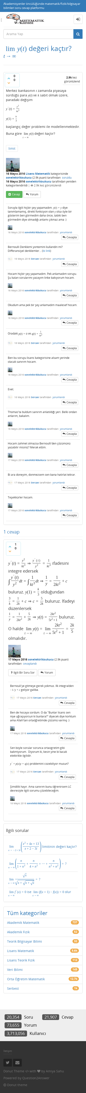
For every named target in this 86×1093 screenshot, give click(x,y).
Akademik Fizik (18, 932)
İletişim (7, 1051)
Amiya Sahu (55, 1071)
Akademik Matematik (23, 922)
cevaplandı (30, 664)
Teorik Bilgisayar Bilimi (24, 941)
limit (11, 148)
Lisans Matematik (38, 174)
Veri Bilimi (15, 969)
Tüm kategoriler (27, 913)
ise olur (39, 893)
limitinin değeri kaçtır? (42, 845)
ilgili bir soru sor (24, 672)
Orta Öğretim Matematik (26, 979)
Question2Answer (36, 1078)
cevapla (72, 237)
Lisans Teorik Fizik (21, 960)
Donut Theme (13, 1071)
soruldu (67, 178)
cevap (16, 194)
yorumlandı (66, 232)
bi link (46, 251)
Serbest (13, 988)
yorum (34, 194)
